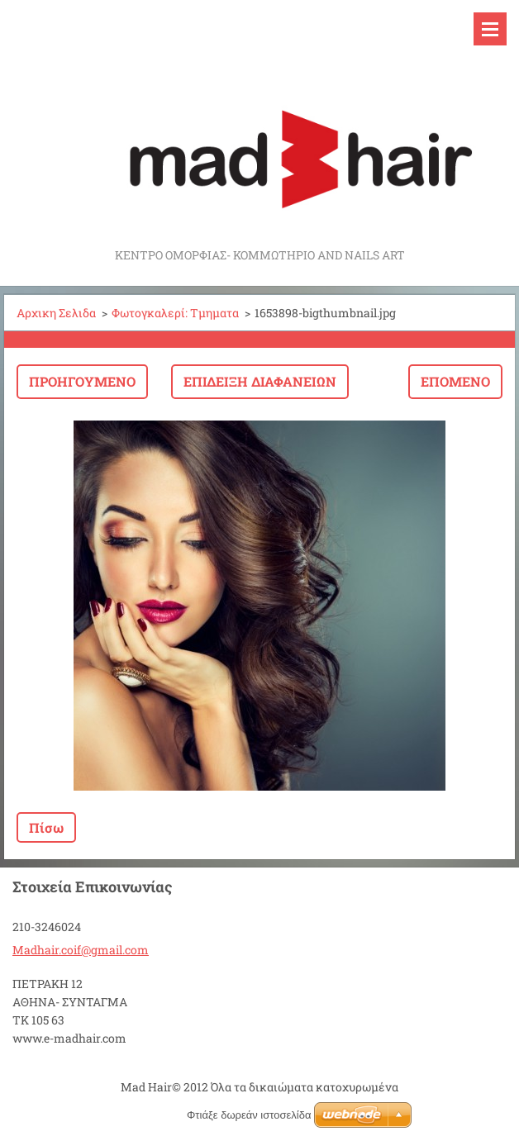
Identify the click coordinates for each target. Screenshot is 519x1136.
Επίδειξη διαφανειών (259, 381)
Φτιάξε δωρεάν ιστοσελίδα (249, 1115)
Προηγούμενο (82, 381)
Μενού (490, 28)
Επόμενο (455, 381)
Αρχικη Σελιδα (56, 313)
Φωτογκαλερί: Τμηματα (175, 313)
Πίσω (46, 827)
